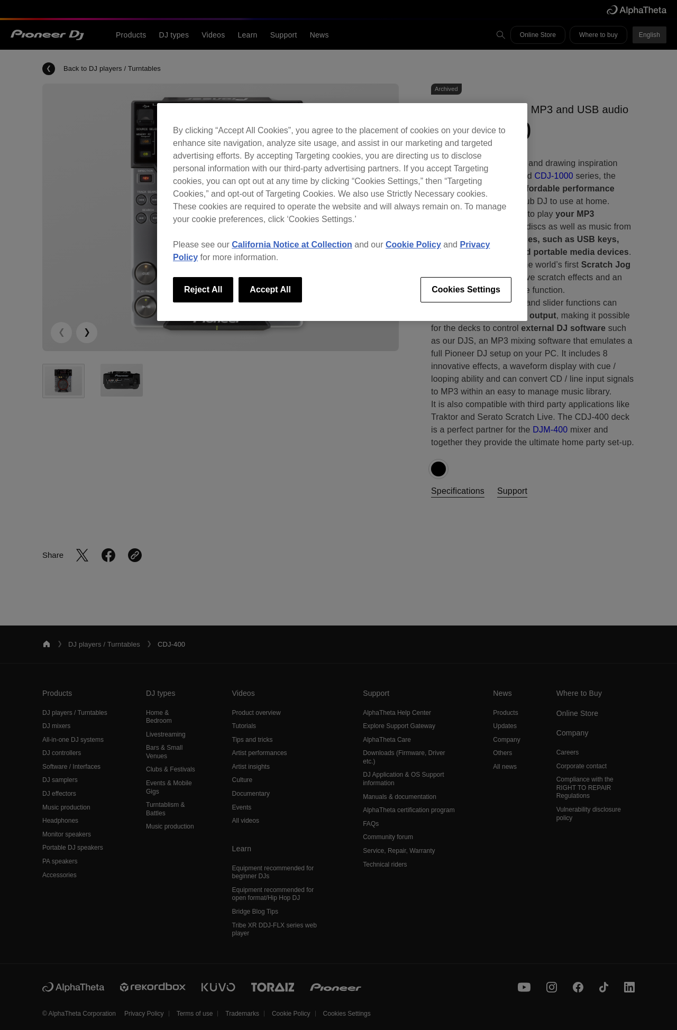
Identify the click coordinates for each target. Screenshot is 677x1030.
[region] (342, 212)
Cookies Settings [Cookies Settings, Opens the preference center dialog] (466, 289)
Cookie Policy (413, 244)
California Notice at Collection (292, 244)
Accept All (270, 289)
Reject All (203, 289)
